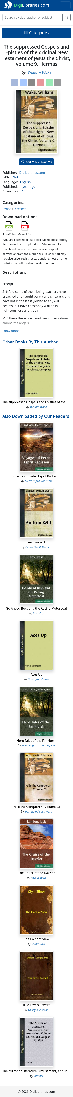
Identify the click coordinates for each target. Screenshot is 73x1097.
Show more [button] (10, 331)
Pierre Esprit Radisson (38, 481)
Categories (36, 32)
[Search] (32, 17)
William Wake (39, 72)
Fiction (6, 209)
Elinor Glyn (38, 944)
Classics (20, 209)
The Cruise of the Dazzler (36, 873)
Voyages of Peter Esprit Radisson (36, 476)
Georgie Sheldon (38, 1010)
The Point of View (36, 939)
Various (38, 1076)
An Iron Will (36, 542)
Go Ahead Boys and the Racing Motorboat (36, 608)
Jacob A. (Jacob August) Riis (38, 745)
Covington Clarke (38, 679)
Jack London (38, 877)
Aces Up (36, 674)
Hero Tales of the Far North (36, 740)
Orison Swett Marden (38, 547)
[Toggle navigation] (65, 5)
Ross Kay (38, 613)
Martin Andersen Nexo (38, 811)
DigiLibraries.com (32, 172)
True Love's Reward (37, 1005)
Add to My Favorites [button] (36, 162)
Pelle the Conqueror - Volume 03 (36, 807)
